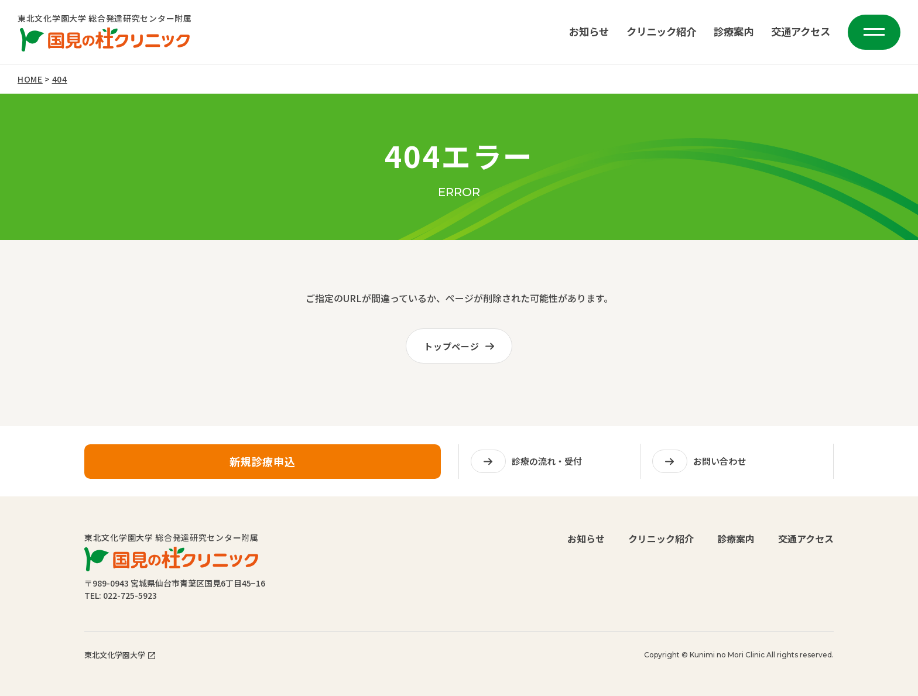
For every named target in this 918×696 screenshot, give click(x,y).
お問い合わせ (699, 466)
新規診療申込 (263, 465)
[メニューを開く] (874, 32)
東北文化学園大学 (119, 654)
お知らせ (589, 32)
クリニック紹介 (661, 32)
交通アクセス (800, 32)
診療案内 (733, 32)
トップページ (462, 346)
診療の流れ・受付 (526, 466)
